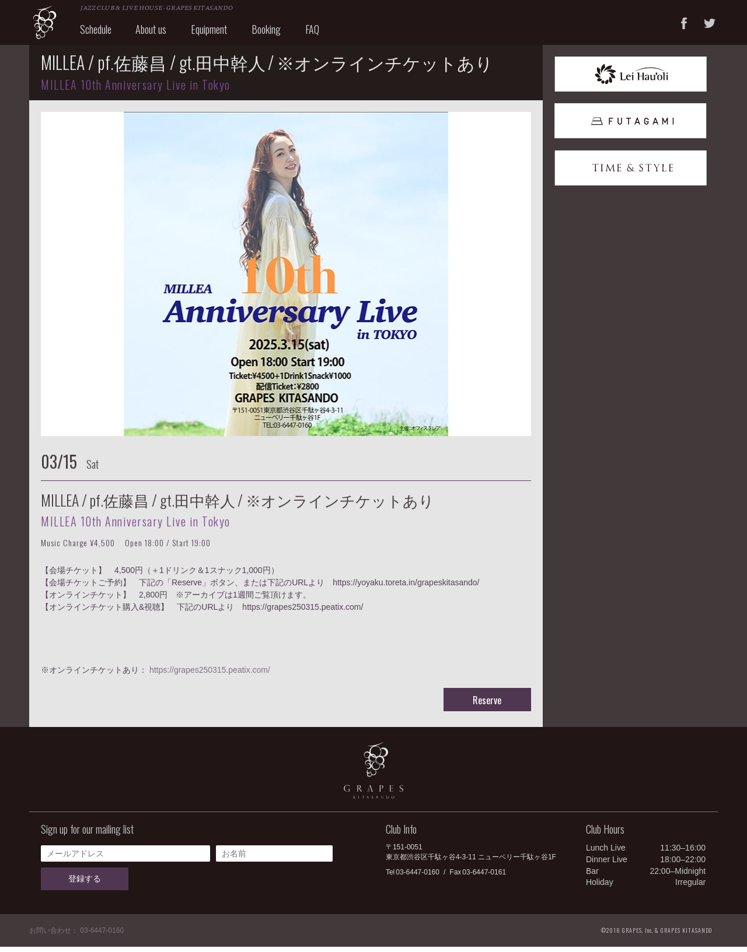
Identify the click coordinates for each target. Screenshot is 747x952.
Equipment (217, 33)
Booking (274, 33)
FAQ (320, 33)
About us (159, 33)
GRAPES (52, 25)
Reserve (487, 705)
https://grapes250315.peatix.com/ (209, 675)
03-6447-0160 (417, 877)
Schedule (103, 33)
